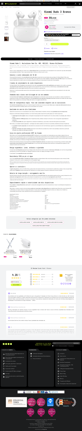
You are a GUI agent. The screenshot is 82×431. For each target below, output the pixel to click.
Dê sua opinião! (61, 14)
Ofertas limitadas (47, 3)
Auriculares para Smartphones (41, 225)
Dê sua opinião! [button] (16, 284)
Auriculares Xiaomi (25, 222)
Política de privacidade (63, 345)
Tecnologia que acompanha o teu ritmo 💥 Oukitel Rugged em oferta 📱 (41, 1)
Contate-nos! (58, 3)
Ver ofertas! (76, 34)
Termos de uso (71, 345)
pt (65, 3)
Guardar (48, 48)
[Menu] (2, 4)
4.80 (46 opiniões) (53, 14)
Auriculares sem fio (38, 222)
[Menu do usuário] (75, 4)
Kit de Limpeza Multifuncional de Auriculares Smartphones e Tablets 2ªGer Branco (10, 252)
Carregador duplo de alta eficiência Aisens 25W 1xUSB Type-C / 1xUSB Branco (25, 252)
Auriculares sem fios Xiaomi (54, 222)
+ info (62, 53)
